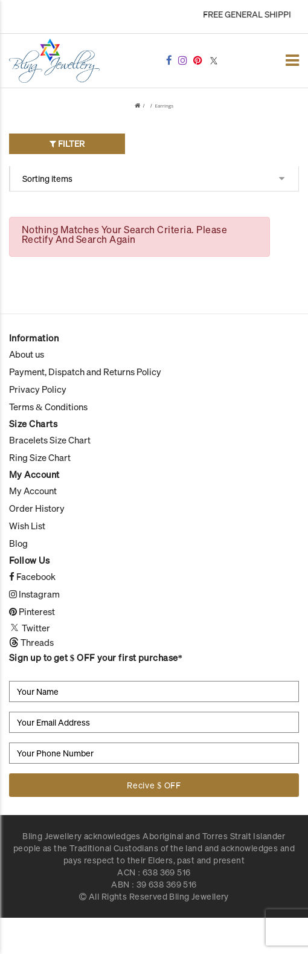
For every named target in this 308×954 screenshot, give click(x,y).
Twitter (29, 628)
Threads (31, 642)
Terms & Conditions (48, 407)
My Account (33, 491)
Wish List (27, 526)
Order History (37, 508)
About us (26, 354)
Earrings (164, 105)
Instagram (34, 594)
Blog (18, 543)
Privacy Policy (37, 389)
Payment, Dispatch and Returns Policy (85, 372)
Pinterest (32, 611)
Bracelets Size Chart (50, 440)
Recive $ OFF (154, 785)
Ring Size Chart (40, 457)
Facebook (32, 576)
